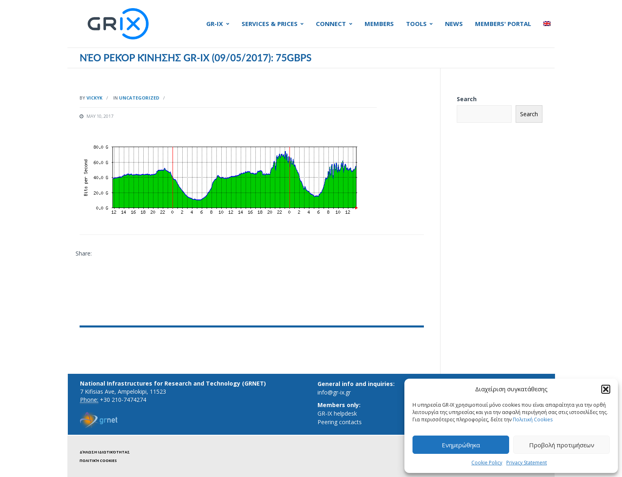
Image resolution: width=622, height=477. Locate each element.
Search (467, 99)
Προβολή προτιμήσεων (561, 445)
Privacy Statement (526, 462)
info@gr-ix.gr (334, 392)
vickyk (94, 98)
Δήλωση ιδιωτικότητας (105, 452)
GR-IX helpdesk (337, 413)
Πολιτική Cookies (533, 419)
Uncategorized (139, 98)
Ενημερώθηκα (461, 445)
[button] (606, 389)
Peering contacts (339, 422)
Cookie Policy (486, 462)
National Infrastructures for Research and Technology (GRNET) (173, 383)
